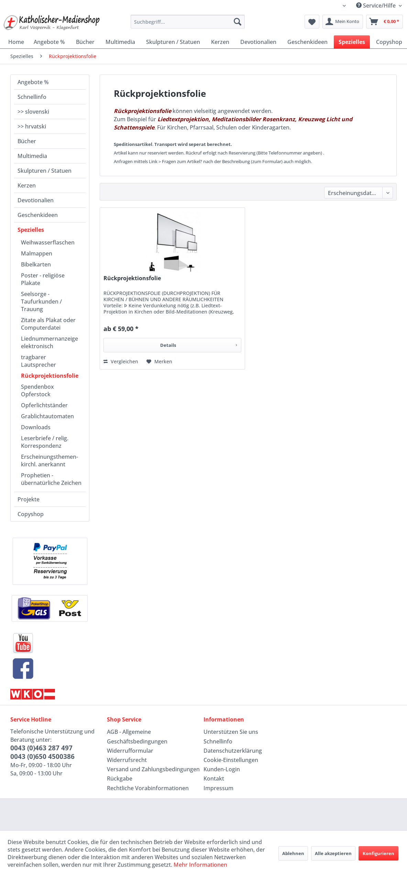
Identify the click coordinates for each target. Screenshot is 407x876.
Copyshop (31, 514)
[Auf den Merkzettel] (159, 361)
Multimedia (32, 156)
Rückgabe (119, 778)
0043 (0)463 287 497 (41, 747)
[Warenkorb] (384, 22)
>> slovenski (33, 111)
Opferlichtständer (44, 405)
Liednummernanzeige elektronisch (49, 342)
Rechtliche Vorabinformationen (148, 788)
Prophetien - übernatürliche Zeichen (51, 479)
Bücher (27, 141)
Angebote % (33, 82)
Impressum (218, 788)
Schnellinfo (32, 97)
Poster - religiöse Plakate (43, 279)
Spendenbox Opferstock (37, 390)
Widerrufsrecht (127, 760)
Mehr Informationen (200, 864)
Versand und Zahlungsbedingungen (153, 769)
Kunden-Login (222, 769)
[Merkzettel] (312, 22)
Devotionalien (36, 200)
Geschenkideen (38, 215)
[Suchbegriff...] (188, 22)
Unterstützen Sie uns (231, 732)
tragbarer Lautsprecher (38, 360)
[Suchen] (237, 22)
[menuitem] (188, 22)
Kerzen (27, 185)
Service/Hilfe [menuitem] (376, 5)
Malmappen (36, 253)
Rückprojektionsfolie (49, 375)
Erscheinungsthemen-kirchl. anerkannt (49, 460)
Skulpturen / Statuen (45, 170)
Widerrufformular (130, 750)
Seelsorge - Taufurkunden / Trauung (41, 301)
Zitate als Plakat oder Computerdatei (48, 323)
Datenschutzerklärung (233, 750)
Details (198, 344)
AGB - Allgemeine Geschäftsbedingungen (137, 736)
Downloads (36, 427)
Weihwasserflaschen (48, 242)
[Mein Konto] (342, 22)
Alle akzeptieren (333, 853)
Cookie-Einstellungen (231, 760)
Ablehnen (293, 853)
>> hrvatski (32, 126)
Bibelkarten (36, 264)
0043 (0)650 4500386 (42, 756)
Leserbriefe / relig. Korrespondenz (44, 442)
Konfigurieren (378, 853)
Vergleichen (120, 361)
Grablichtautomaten (47, 416)
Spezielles (31, 230)
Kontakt (214, 778)
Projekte (29, 499)
